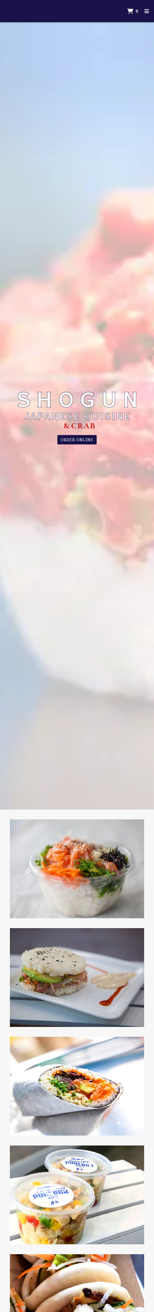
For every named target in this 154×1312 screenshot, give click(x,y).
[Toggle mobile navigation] (146, 11)
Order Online (77, 439)
